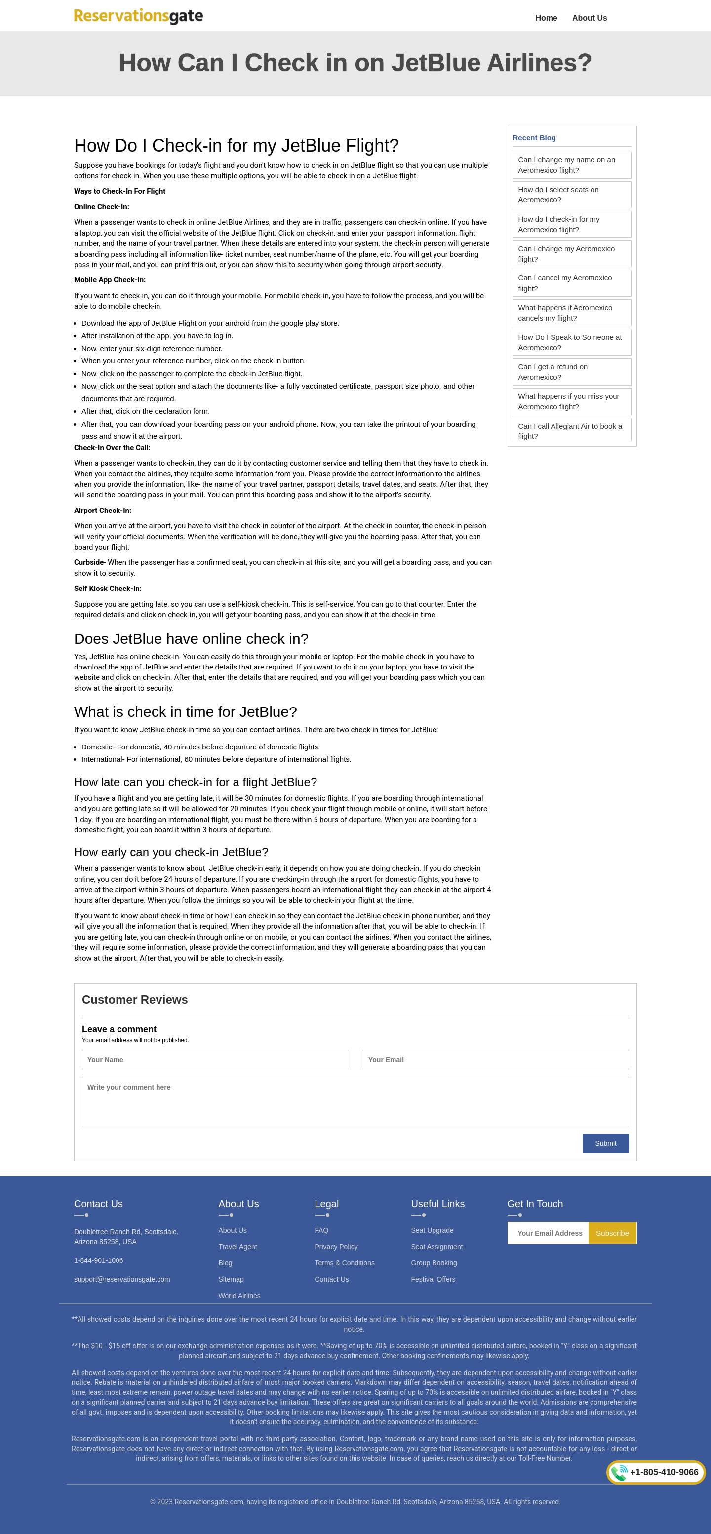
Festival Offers (433, 1279)
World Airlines (240, 1295)
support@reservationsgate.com (122, 1279)
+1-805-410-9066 (655, 1473)
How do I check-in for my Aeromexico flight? (559, 224)
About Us (589, 18)
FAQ (322, 1230)
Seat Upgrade (432, 1230)
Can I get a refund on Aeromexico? (553, 371)
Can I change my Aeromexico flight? (566, 253)
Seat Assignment (437, 1247)
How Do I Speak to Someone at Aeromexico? (570, 342)
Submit (606, 1143)
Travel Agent (238, 1247)
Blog (226, 1263)
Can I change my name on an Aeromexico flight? (567, 165)
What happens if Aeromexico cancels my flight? (565, 312)
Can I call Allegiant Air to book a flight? (570, 431)
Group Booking (434, 1263)
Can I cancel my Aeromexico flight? (565, 283)
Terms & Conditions (345, 1263)
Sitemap (231, 1279)
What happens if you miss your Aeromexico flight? (569, 401)
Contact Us (332, 1279)
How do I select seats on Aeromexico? (558, 194)
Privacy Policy (336, 1247)
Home (546, 18)
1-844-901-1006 (98, 1260)
